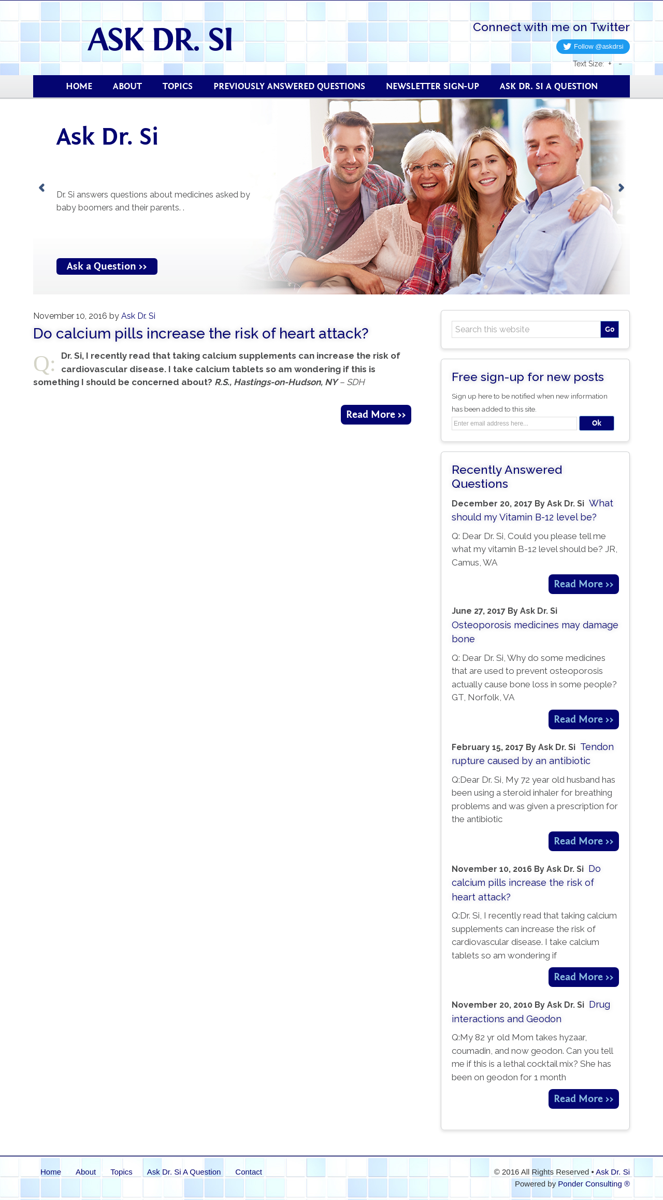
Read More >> (376, 414)
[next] (621, 188)
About (86, 1171)
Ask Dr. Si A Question (184, 1171)
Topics (121, 1171)
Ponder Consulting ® (594, 1183)
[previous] (41, 188)
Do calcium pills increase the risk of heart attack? (201, 333)
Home (50, 1171)
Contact (248, 1171)
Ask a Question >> (107, 266)
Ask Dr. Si (176, 39)
